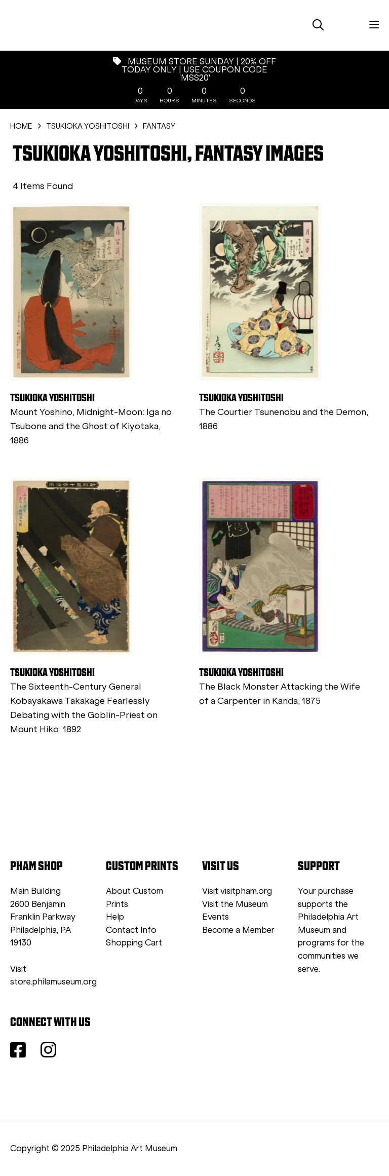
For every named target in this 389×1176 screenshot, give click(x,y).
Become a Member (238, 930)
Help (115, 917)
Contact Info (131, 930)
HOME (21, 126)
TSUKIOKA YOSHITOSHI (87, 126)
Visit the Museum (235, 904)
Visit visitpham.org (237, 891)
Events (215, 917)
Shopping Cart (134, 942)
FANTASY (159, 126)
